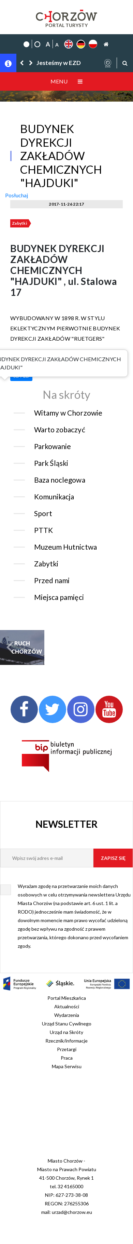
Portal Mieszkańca (66, 998)
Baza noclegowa (59, 479)
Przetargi (66, 1049)
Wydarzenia (66, 1015)
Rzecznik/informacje (66, 1041)
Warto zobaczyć (59, 429)
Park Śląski (51, 463)
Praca (67, 1058)
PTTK (43, 530)
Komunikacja (54, 496)
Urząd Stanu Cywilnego (66, 1023)
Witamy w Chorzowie (68, 412)
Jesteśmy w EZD (58, 62)
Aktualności (66, 1006)
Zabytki (19, 223)
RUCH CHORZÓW (22, 647)
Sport (43, 513)
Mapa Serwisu (67, 1066)
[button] (22, 63)
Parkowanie (52, 446)
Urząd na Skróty (66, 1032)
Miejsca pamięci (59, 597)
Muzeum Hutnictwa (65, 546)
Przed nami (52, 580)
